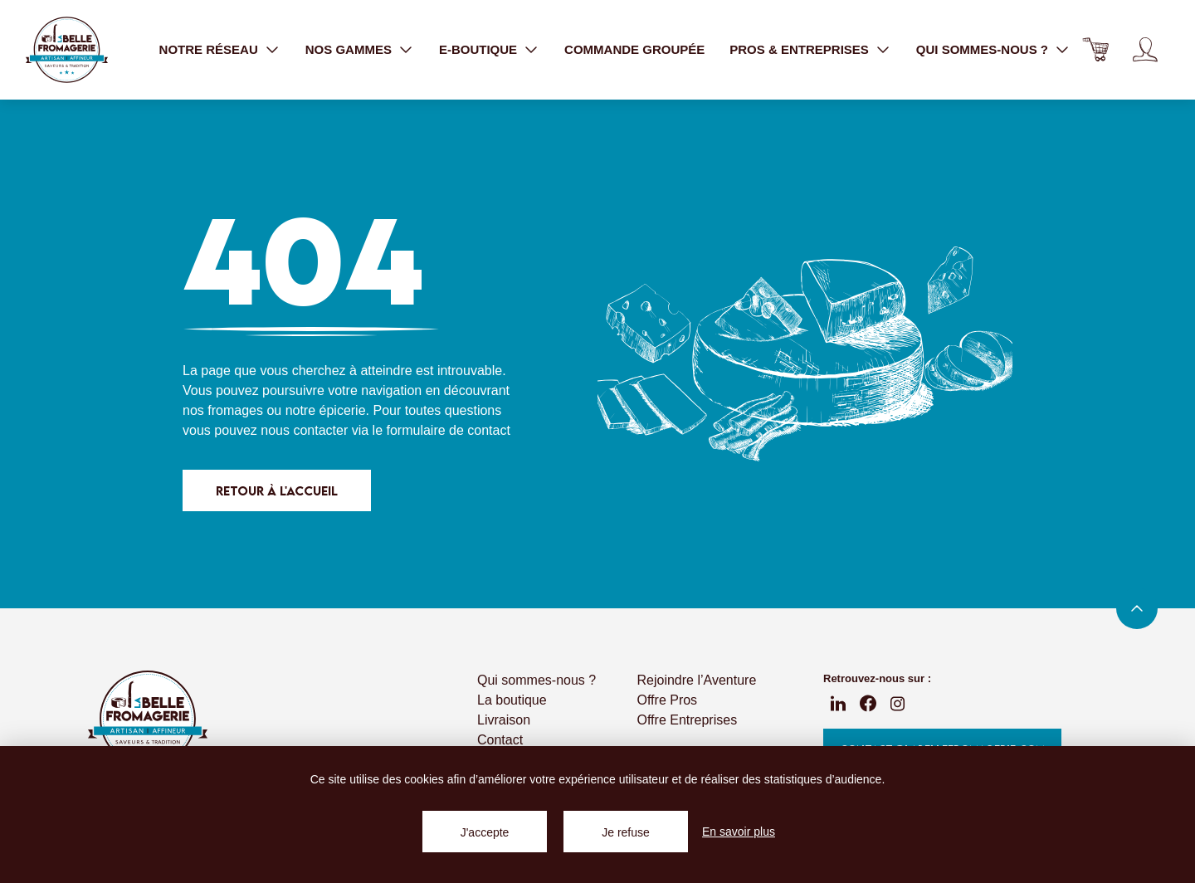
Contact (500, 740)
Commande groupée (634, 49)
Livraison (503, 720)
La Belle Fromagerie (66, 50)
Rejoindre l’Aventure (697, 680)
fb (868, 703)
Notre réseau (208, 49)
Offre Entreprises (687, 720)
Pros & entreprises (799, 49)
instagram (897, 703)
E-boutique (478, 49)
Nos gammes (348, 49)
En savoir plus (738, 831)
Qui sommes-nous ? (982, 49)
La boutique (512, 700)
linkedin (838, 703)
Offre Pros (667, 700)
